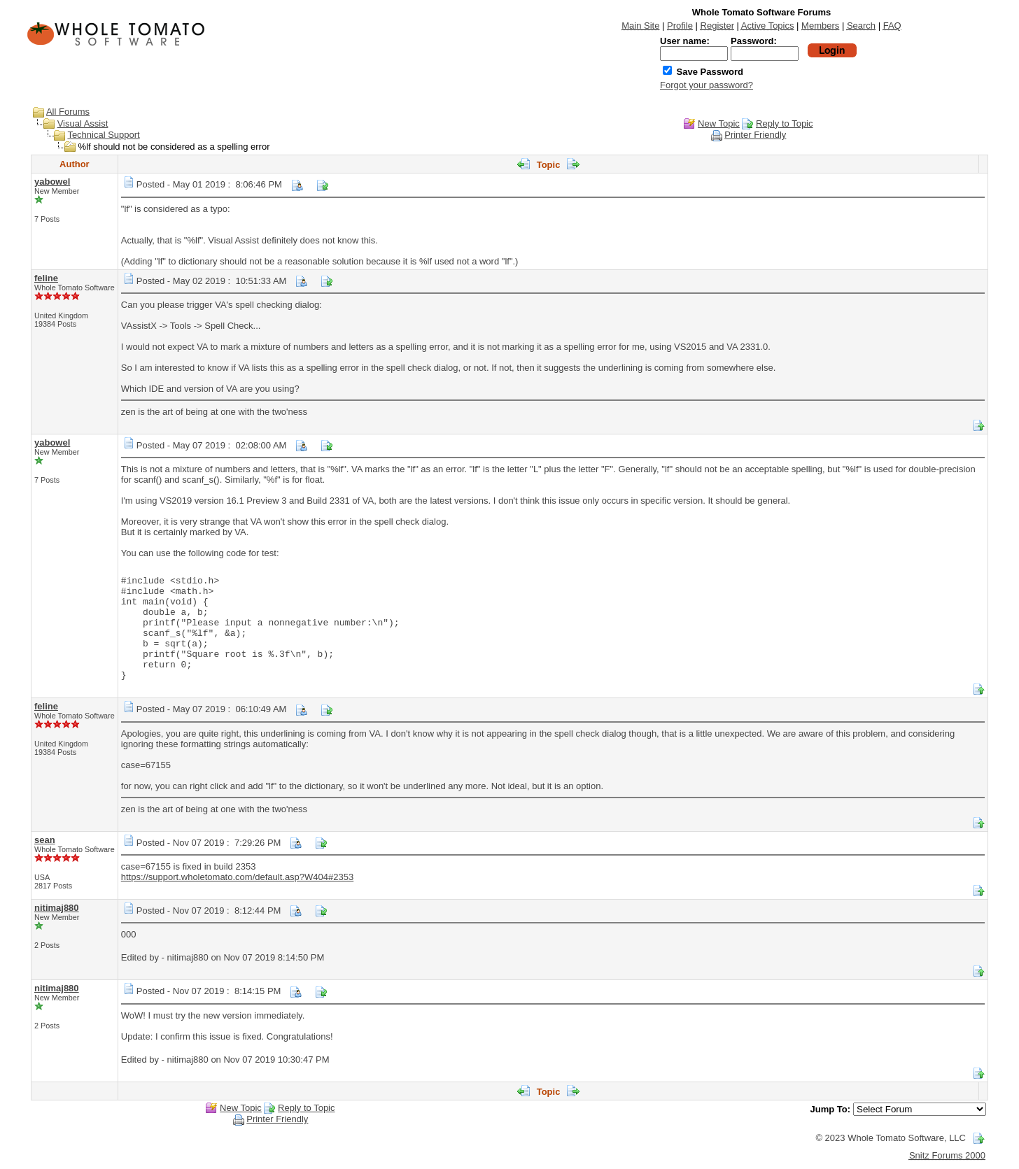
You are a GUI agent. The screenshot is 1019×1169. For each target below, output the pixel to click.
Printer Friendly (755, 134)
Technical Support (103, 134)
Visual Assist (82, 123)
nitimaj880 (56, 907)
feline (46, 278)
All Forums (68, 111)
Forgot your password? (706, 85)
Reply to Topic (784, 123)
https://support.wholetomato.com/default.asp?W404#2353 (237, 877)
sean (44, 840)
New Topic (719, 123)
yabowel (52, 181)
